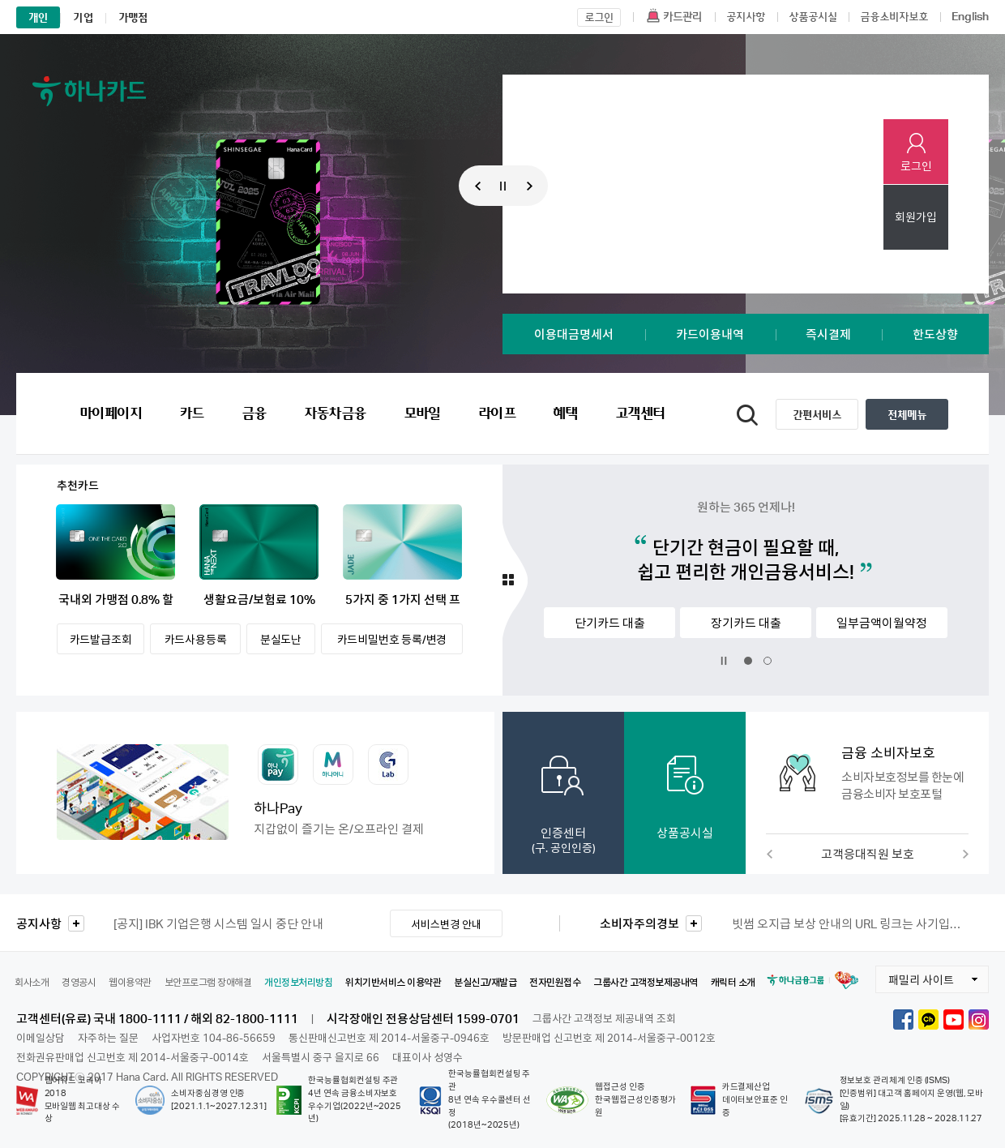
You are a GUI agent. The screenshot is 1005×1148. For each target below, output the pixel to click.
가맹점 (133, 17)
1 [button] (477, 151)
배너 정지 (723, 660)
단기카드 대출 (610, 623)
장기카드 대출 (746, 623)
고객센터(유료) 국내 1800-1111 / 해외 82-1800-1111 (157, 1018)
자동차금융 (335, 413)
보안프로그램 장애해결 (208, 982)
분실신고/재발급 (485, 982)
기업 (82, 17)
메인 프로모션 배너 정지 (503, 186)
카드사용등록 (196, 639)
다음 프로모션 (534, 185)
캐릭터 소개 (733, 982)
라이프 (496, 413)
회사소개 (32, 982)
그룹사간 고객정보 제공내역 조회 (604, 1018)
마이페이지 (110, 413)
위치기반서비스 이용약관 (393, 982)
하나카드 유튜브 (953, 1019)
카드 (191, 413)
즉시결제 (828, 334)
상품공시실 (684, 833)
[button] (867, 773)
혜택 (565, 413)
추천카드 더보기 (515, 580)
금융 (254, 413)
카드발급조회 (101, 639)
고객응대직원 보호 (867, 854)
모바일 (422, 413)
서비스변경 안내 (446, 924)
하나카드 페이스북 (903, 1019)
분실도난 (281, 639)
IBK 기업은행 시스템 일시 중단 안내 (218, 923)
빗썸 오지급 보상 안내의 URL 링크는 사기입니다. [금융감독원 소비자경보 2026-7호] (849, 923)
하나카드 (89, 90)
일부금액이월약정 (881, 623)
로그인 (916, 166)
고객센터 (640, 413)
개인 (38, 17)
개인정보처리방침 (298, 982)
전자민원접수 (554, 982)
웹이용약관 (130, 982)
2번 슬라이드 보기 (767, 660)
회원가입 (916, 217)
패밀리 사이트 (914, 976)
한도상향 (935, 334)
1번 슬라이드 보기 (748, 660)
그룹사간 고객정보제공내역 (645, 982)
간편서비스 (817, 415)
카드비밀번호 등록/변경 (392, 639)
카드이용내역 (710, 334)
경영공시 (79, 982)
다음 (965, 853)
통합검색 (747, 415)
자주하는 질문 (108, 1037)
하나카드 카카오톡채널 (928, 1019)
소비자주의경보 (639, 923)
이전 (769, 853)
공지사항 (39, 923)
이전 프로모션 (473, 185)
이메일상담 (40, 1037)
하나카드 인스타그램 (979, 1019)
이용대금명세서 (574, 334)
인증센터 (564, 840)
